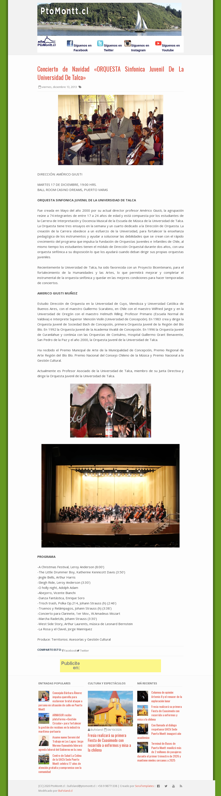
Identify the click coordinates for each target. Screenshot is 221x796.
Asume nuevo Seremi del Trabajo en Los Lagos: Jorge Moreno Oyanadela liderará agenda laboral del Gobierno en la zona (60, 743)
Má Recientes (147, 683)
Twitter (83, 650)
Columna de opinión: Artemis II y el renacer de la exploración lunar (166, 696)
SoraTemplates (144, 786)
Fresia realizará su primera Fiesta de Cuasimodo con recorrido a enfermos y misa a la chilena (109, 742)
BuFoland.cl (65, 791)
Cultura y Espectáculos (107, 683)
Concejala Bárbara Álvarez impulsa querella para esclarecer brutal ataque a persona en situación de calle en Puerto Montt (60, 700)
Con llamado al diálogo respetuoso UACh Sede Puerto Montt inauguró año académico (159, 731)
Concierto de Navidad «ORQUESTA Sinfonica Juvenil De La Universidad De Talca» (110, 73)
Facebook (69, 650)
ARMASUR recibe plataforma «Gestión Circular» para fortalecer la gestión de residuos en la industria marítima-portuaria (59, 723)
